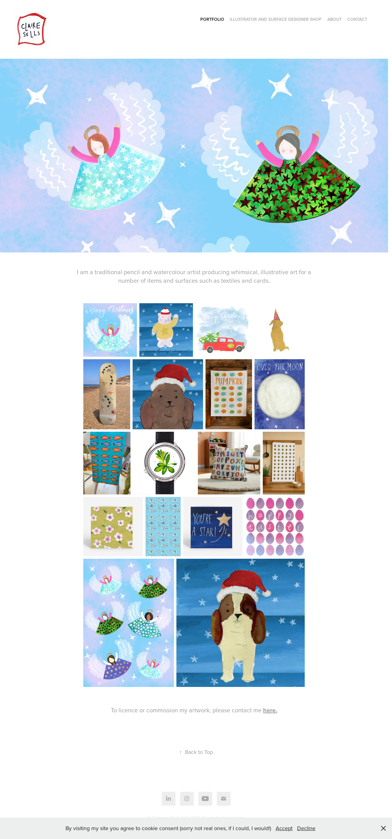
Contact (357, 19)
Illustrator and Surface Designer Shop (276, 19)
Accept (284, 828)
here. (270, 710)
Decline (306, 828)
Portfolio (212, 19)
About (334, 19)
